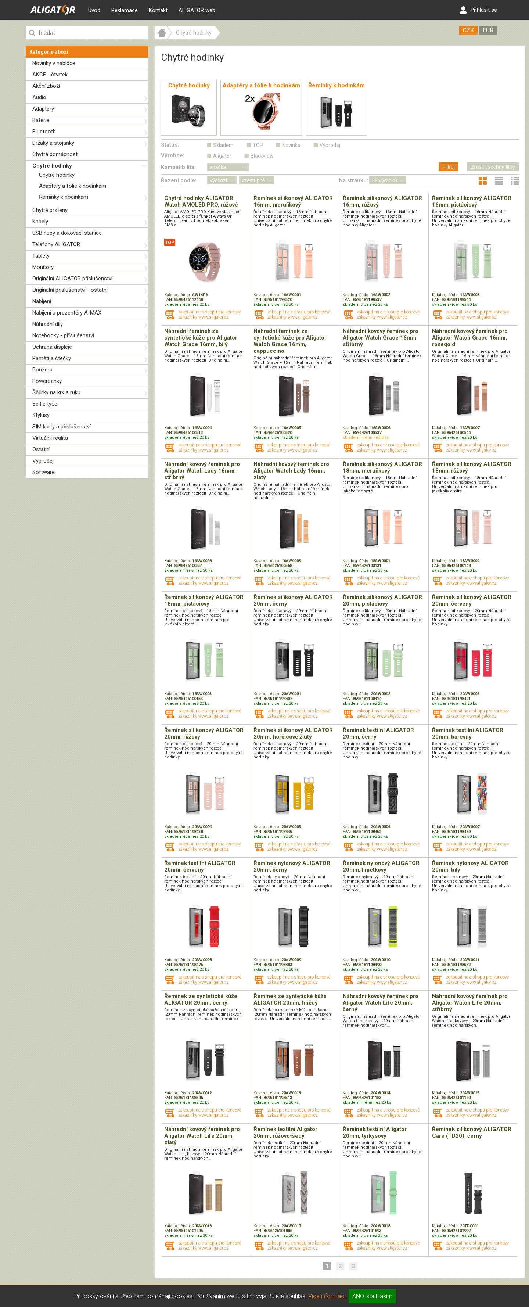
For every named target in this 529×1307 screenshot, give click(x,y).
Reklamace (124, 10)
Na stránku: (353, 180)
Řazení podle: (179, 180)
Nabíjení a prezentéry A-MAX (66, 312)
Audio (39, 97)
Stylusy (41, 415)
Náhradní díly (47, 324)
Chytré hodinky (52, 165)
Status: (170, 144)
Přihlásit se (478, 10)
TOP (258, 145)
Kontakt (158, 10)
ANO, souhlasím (372, 1296)
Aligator (222, 156)
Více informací (326, 1296)
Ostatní (41, 449)
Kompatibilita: (178, 167)
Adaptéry (43, 108)
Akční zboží (46, 86)
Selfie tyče (44, 404)
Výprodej (43, 460)
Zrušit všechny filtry (493, 167)
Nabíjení (41, 301)
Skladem (223, 145)
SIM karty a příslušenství (61, 426)
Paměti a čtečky (51, 358)
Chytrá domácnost (55, 154)
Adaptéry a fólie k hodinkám (72, 186)
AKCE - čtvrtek (50, 74)
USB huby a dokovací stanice (67, 233)
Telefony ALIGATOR (56, 244)
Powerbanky (47, 381)
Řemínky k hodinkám (63, 197)
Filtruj (448, 167)
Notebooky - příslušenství (63, 335)
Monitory (43, 267)
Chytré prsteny (50, 210)
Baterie (40, 120)
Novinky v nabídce (53, 63)
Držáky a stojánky (53, 143)
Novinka (291, 145)
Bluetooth (44, 131)
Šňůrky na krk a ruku (56, 392)
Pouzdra (42, 369)
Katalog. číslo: (178, 294)
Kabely (40, 221)
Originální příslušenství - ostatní (70, 290)
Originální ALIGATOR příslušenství (72, 278)
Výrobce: (172, 155)
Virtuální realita (50, 438)
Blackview (262, 156)
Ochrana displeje (52, 347)
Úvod (94, 10)
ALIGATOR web (197, 10)
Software (43, 472)
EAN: (169, 299)
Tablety (41, 255)
